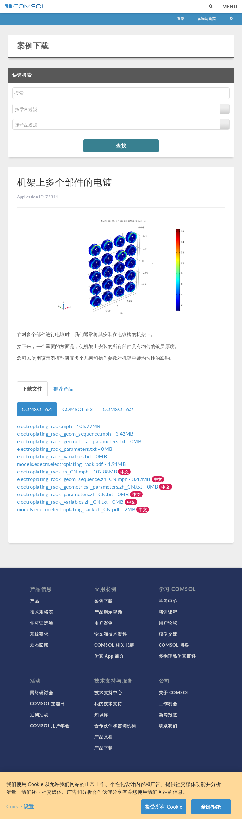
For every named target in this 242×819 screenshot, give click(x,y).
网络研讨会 (41, 692)
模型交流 (168, 634)
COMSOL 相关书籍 (114, 645)
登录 (181, 18)
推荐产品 (63, 388)
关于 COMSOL (174, 692)
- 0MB (79, 441)
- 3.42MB (75, 433)
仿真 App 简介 (109, 656)
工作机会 (168, 703)
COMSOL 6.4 (37, 409)
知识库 (101, 714)
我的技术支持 (108, 703)
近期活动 (39, 714)
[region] (121, 795)
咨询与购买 (206, 18)
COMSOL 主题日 (47, 703)
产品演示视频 (108, 612)
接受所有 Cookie (164, 806)
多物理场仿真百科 (177, 656)
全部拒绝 (211, 806)
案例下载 (33, 45)
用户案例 (103, 623)
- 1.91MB (71, 463)
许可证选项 (41, 623)
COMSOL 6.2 (118, 409)
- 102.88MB (67, 471)
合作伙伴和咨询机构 (115, 725)
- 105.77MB (58, 426)
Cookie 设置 (20, 806)
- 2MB (76, 509)
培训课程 (168, 612)
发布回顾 (39, 645)
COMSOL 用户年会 (50, 725)
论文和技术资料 (110, 634)
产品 (34, 601)
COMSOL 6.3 (77, 409)
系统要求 (39, 634)
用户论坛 (168, 623)
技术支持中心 (108, 692)
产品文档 (103, 736)
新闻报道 (168, 714)
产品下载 (103, 747)
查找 (121, 145)
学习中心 (168, 601)
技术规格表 (41, 612)
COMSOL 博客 (174, 645)
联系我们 (168, 725)
